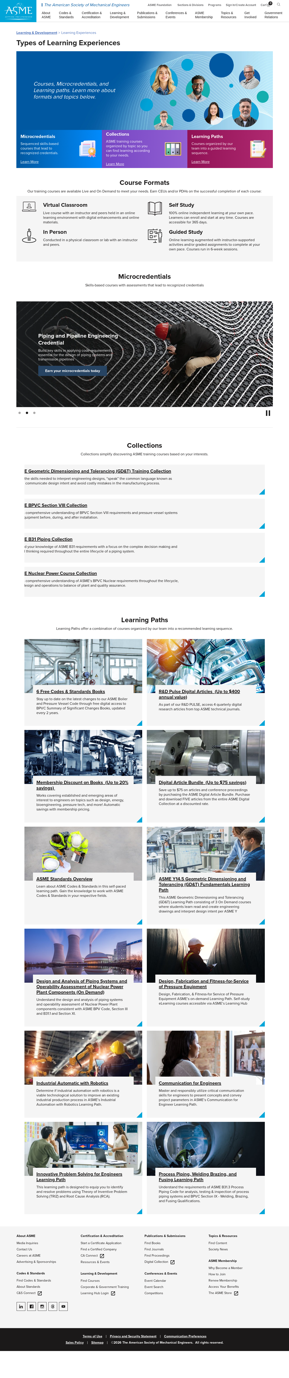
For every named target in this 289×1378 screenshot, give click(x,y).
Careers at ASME (29, 1283)
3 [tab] (34, 413)
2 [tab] (27, 413)
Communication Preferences (185, 1363)
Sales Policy (75, 1369)
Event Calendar (155, 1308)
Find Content (218, 1270)
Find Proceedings (157, 1283)
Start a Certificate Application (101, 1270)
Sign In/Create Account (241, 5)
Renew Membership (223, 1307)
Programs (214, 5)
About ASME (26, 1263)
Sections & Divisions (190, 5)
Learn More (30, 161)
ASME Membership (223, 1288)
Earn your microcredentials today (72, 371)
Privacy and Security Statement (133, 1363)
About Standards (28, 1314)
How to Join (217, 1301)
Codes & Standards (31, 1300)
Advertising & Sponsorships (36, 1289)
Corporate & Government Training (105, 1314)
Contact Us (24, 1276)
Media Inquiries (27, 1270)
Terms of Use (92, 1363)
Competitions (153, 1320)
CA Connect (92, 1283)
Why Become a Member (226, 1295)
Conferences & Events (160, 1301)
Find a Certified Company (99, 1276)
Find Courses (90, 1308)
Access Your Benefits (224, 1314)
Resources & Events (95, 1289)
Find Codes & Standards (34, 1307)
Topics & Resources (223, 1263)
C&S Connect (29, 1320)
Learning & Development (36, 32)
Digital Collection (159, 1289)
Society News (218, 1276)
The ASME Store (223, 1320)
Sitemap (97, 1369)
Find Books (152, 1270)
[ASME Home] (18, 11)
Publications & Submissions (165, 1263)
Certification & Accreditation (102, 1263)
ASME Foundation (159, 5)
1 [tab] (19, 413)
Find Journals (154, 1276)
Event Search (153, 1314)
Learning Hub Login (98, 1320)
